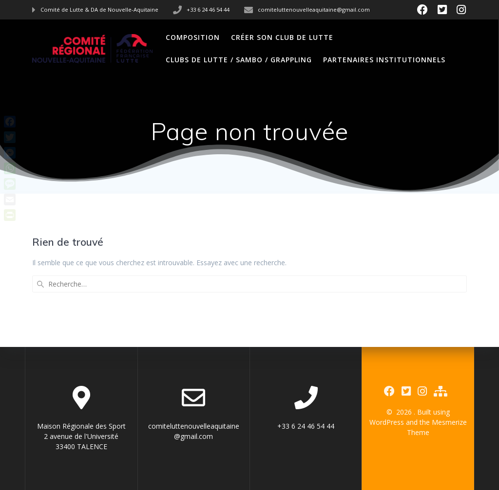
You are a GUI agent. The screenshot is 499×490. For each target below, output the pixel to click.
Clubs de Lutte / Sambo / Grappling (239, 59)
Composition (193, 37)
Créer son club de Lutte (282, 37)
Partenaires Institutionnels (384, 59)
